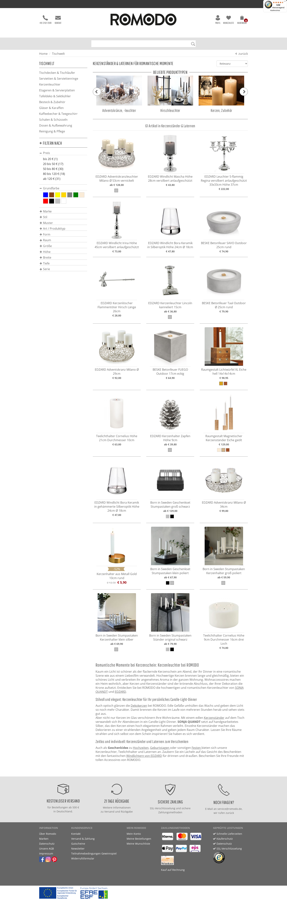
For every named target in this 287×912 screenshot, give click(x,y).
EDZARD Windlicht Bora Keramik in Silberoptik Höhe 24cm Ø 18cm (170, 245)
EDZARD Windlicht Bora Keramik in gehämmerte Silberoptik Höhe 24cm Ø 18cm (116, 507)
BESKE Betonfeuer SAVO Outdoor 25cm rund (224, 245)
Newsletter (78, 848)
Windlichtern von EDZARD (144, 756)
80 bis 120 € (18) (54, 174)
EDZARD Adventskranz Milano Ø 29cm (117, 372)
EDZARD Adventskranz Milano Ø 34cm (224, 505)
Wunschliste (228, 19)
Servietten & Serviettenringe (58, 79)
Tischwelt (58, 54)
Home (43, 54)
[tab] (63, 153)
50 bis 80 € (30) (53, 169)
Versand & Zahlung (83, 838)
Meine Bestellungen (139, 838)
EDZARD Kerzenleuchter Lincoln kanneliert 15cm (170, 305)
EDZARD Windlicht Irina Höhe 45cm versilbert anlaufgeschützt (117, 245)
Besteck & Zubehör (52, 102)
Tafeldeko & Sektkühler (55, 96)
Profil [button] (218, 19)
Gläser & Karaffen (51, 108)
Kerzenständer (214, 718)
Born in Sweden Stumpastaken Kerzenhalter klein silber (117, 637)
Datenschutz (47, 843)
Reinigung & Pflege (52, 131)
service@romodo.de (229, 809)
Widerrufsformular (82, 858)
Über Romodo (47, 833)
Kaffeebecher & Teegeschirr (58, 114)
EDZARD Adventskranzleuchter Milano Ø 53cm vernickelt (117, 179)
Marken (44, 838)
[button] (242, 20)
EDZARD (120, 692)
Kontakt (58, 19)
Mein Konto (134, 833)
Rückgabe (127, 811)
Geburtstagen (160, 748)
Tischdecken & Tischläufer (57, 73)
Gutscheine (78, 843)
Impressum (46, 853)
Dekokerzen (139, 706)
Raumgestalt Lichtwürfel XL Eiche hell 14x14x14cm (223, 372)
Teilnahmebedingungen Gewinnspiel (94, 853)
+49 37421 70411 (45, 19)
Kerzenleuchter (49, 84)
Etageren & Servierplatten (57, 90)
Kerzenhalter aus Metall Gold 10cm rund (117, 576)
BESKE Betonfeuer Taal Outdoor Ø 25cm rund (224, 305)
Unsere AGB (46, 848)
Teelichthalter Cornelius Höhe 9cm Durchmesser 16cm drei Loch (223, 639)
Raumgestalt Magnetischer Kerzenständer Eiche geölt (223, 438)
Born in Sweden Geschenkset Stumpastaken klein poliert (170, 571)
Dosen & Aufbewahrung (55, 125)
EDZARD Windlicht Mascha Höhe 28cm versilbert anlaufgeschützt (170, 179)
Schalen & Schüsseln (53, 120)
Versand (109, 811)
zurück (243, 54)
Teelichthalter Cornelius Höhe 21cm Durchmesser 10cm (116, 438)
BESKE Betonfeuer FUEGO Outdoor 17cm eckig (170, 372)
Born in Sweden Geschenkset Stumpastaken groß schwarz (170, 505)
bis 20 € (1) (50, 159)
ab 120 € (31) (51, 179)
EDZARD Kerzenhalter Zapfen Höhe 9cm (170, 438)
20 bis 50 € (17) (53, 164)
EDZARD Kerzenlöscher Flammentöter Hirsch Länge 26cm (117, 307)
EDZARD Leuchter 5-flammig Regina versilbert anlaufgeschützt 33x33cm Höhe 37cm (224, 181)
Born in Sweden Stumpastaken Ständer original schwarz (170, 637)
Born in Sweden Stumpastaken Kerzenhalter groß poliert (224, 571)
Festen (197, 748)
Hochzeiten (141, 748)
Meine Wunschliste (138, 843)
